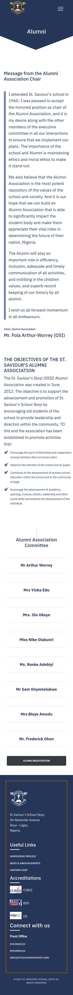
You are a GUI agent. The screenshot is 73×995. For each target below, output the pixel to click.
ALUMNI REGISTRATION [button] (36, 760)
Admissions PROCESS (23, 856)
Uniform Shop (19, 870)
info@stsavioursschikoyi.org (29, 957)
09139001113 (17, 944)
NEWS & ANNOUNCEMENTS (25, 863)
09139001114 (17, 950)
